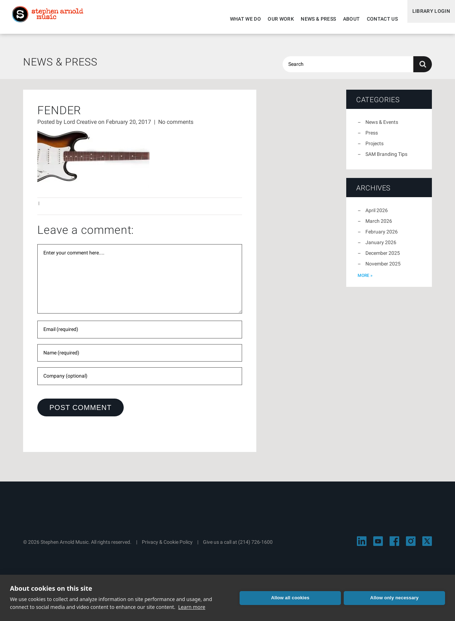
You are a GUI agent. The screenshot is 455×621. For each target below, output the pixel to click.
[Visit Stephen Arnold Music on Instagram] (411, 545)
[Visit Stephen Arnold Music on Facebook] (394, 545)
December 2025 (382, 257)
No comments (175, 126)
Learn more (191, 607)
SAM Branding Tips (386, 158)
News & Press (311, 19)
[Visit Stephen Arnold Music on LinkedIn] (361, 545)
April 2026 (376, 214)
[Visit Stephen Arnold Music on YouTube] (378, 545)
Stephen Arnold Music (54, 19)
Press (371, 137)
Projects (374, 148)
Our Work (274, 19)
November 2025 (383, 268)
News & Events (381, 126)
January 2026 (380, 246)
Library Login (427, 19)
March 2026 (378, 225)
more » (365, 279)
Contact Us (375, 19)
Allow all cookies (320, 597)
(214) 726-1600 (255, 546)
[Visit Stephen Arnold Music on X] (427, 545)
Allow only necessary (404, 597)
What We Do (238, 19)
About (344, 19)
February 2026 (381, 236)
